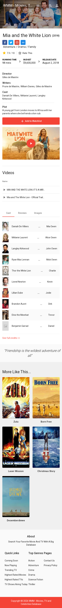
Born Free (46, 421)
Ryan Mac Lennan (20, 259)
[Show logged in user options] (57, 5)
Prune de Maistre (10, 86)
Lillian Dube (17, 293)
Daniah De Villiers (10, 95)
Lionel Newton (19, 281)
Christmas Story (46, 471)
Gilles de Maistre (10, 77)
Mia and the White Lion (27, 35)
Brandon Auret (19, 304)
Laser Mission (16, 471)
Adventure (9, 46)
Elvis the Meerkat (20, 315)
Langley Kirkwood (20, 248)
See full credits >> (11, 338)
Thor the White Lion (21, 270)
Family (32, 46)
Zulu (15, 421)
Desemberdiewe (16, 520)
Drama (22, 46)
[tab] (8, 213)
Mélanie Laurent (28, 95)
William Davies (28, 86)
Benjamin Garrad (20, 326)
